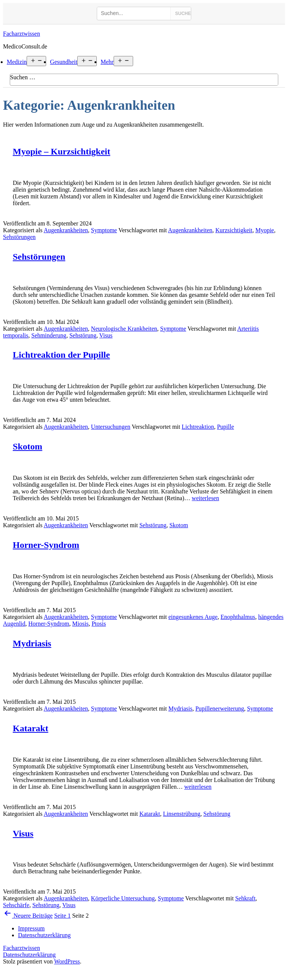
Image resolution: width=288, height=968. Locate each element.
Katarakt (30, 728)
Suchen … (22, 77)
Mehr (107, 62)
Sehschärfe (16, 905)
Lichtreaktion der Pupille (61, 355)
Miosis (80, 623)
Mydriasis (32, 643)
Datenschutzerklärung (29, 954)
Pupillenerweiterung (219, 708)
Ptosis (99, 623)
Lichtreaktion (198, 427)
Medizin (17, 62)
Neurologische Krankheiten (124, 328)
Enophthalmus (237, 617)
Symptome (104, 230)
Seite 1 (62, 915)
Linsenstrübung (182, 814)
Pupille (225, 427)
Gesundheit (63, 62)
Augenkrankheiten (66, 230)
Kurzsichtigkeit (233, 230)
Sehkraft (245, 898)
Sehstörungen (19, 237)
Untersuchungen (110, 427)
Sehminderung (49, 335)
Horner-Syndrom (46, 545)
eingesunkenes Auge (193, 617)
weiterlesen (205, 498)
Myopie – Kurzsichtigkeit (61, 151)
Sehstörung (82, 335)
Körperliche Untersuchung (123, 898)
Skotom (27, 446)
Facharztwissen (21, 33)
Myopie (264, 230)
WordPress (67, 961)
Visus (106, 335)
